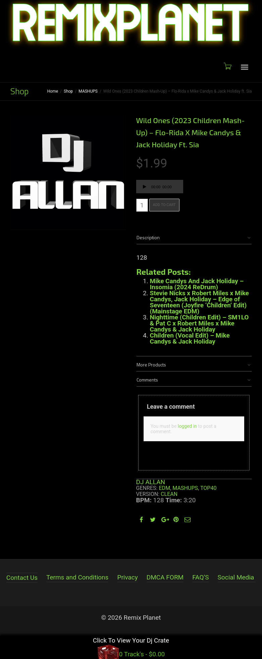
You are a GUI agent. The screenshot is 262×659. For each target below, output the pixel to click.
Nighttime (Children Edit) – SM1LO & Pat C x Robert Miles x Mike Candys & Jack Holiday (199, 323)
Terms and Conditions (77, 577)
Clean (169, 494)
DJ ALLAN (150, 482)
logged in (187, 426)
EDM (164, 488)
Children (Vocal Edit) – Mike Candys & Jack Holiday (190, 338)
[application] (159, 186)
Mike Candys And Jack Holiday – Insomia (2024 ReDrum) (197, 284)
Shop (68, 91)
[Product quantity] (142, 205)
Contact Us (22, 577)
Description (148, 237)
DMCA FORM (165, 577)
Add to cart (164, 205)
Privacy (127, 577)
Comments (147, 379)
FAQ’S (200, 577)
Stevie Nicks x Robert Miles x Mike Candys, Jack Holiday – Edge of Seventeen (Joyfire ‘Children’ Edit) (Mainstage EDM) (199, 302)
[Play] (144, 187)
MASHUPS (88, 91)
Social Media (236, 577)
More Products (151, 364)
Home (52, 91)
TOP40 (208, 488)
